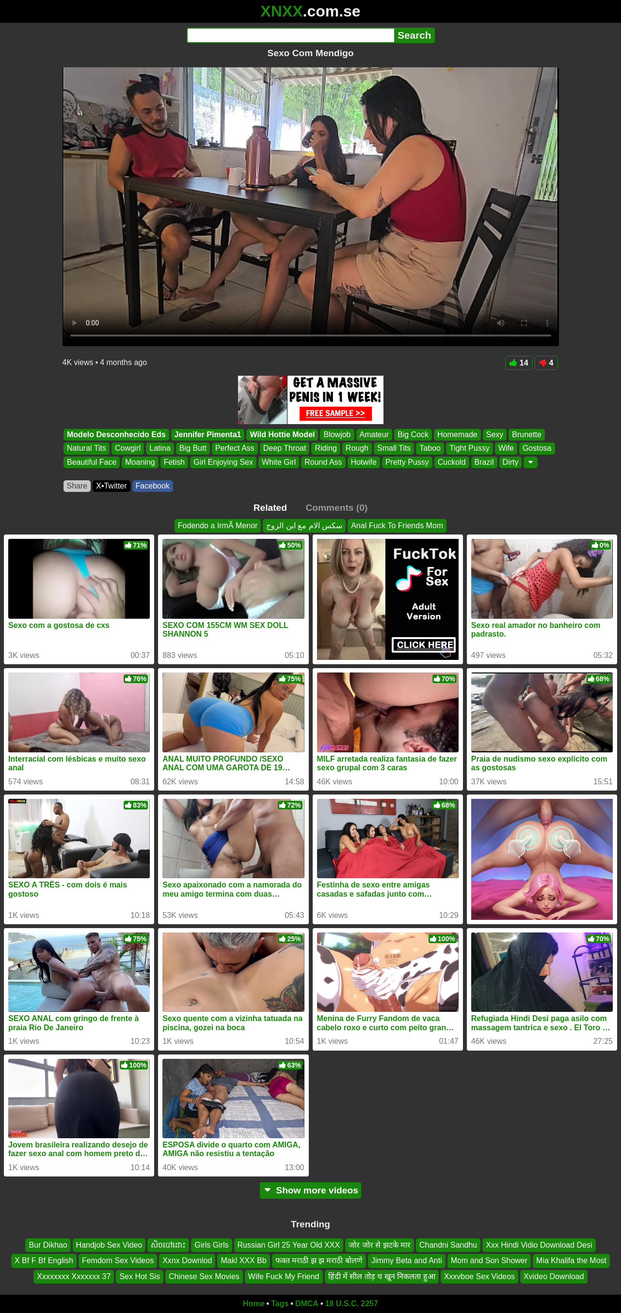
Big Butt (192, 448)
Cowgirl (127, 448)
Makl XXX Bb (243, 1260)
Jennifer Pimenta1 (207, 434)
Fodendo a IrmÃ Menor (218, 525)
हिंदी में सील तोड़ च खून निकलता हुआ (381, 1276)
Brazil (484, 462)
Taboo (430, 448)
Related (270, 508)
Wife (505, 448)
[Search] (291, 35)
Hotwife (363, 462)
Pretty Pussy (407, 462)
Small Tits (393, 448)
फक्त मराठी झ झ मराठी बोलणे (319, 1260)
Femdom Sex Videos (118, 1260)
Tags (279, 1303)
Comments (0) (336, 508)
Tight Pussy (469, 448)
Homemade (457, 434)
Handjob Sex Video (109, 1245)
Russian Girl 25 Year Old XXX (289, 1245)
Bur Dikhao (48, 1245)
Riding (325, 448)
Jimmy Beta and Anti (406, 1260)
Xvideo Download (554, 1276)
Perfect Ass (234, 448)
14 (519, 363)
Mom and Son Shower (489, 1260)
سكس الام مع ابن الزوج (304, 525)
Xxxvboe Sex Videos (479, 1276)
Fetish (174, 462)
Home (253, 1303)
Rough (356, 448)
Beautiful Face (91, 462)
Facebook (153, 486)
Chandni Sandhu (448, 1245)
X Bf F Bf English (44, 1260)
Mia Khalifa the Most (571, 1260)
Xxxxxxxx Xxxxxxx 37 (74, 1276)
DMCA (306, 1303)
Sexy (494, 434)
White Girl (278, 462)
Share (77, 486)
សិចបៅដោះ (168, 1245)
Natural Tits (86, 448)
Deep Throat (284, 448)
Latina (160, 448)
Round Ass (323, 462)
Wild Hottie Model (282, 434)
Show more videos (310, 1190)
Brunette (526, 434)
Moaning (140, 462)
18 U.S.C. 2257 (351, 1303)
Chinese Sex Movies (204, 1276)
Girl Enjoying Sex (223, 462)
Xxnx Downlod (187, 1260)
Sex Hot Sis (139, 1276)
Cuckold (451, 462)
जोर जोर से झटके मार (380, 1245)
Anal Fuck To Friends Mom (397, 525)
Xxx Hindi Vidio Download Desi (539, 1245)
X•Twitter (111, 486)
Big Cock (412, 434)
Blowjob (336, 434)
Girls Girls (211, 1245)
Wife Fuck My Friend (283, 1276)
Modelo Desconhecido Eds (116, 434)
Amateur (373, 434)
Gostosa (536, 448)
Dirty (510, 462)
